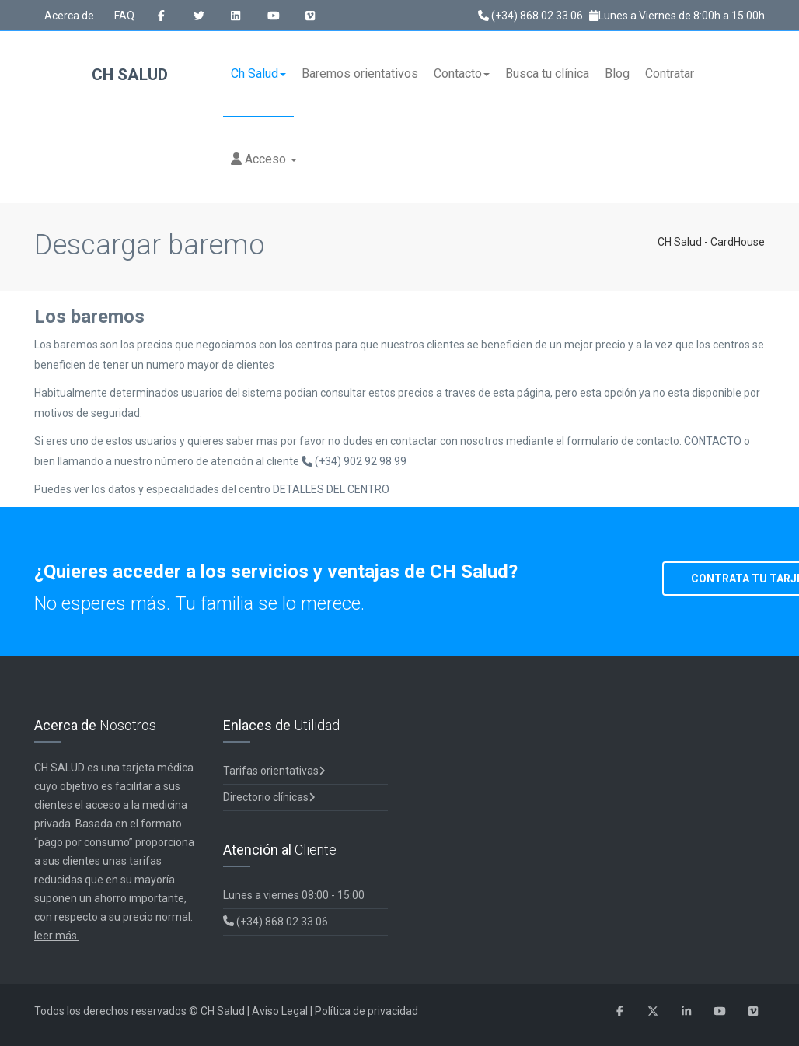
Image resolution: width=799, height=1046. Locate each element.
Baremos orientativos (360, 73)
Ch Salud (258, 73)
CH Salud (101, 75)
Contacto (462, 73)
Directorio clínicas (269, 797)
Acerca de (69, 15)
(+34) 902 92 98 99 (354, 461)
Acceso (264, 159)
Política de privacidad (366, 1011)
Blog (617, 73)
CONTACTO (714, 441)
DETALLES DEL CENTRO (331, 489)
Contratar (669, 73)
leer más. (56, 935)
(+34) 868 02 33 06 (530, 15)
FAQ (124, 15)
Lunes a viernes (294, 895)
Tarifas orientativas (274, 770)
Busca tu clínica (547, 73)
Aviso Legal (280, 1011)
